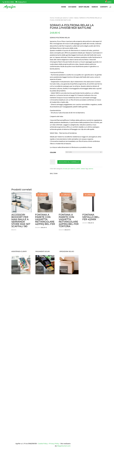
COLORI (53, 152)
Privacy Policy (54, 443)
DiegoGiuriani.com (64, 446)
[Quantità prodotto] (52, 161)
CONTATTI (104, 7)
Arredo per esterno (61, 18)
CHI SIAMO (72, 7)
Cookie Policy (43, 443)
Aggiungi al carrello (69, 162)
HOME (63, 7)
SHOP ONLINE (84, 7)
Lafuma (90, 168)
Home (52, 18)
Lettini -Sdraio (73, 18)
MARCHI (95, 7)
